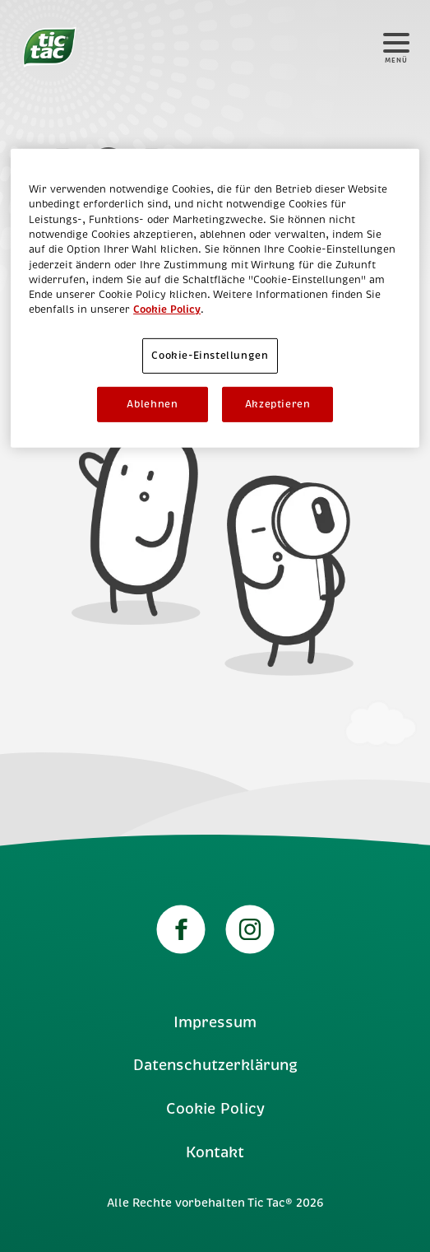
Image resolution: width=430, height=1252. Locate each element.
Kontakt (215, 1152)
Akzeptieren (278, 404)
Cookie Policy (215, 1109)
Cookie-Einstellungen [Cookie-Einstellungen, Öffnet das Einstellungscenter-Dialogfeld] (209, 355)
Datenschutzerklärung (215, 1065)
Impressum (215, 1022)
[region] (215, 298)
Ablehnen (152, 404)
